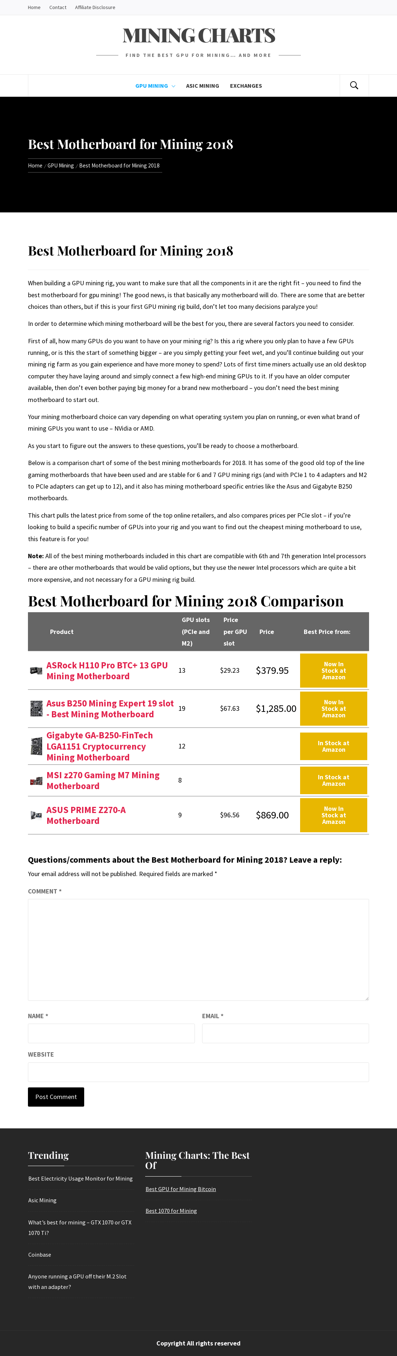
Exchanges (246, 85)
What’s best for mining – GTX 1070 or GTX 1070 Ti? (80, 1227)
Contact (57, 7)
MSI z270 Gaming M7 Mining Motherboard (103, 780)
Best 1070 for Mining (171, 1210)
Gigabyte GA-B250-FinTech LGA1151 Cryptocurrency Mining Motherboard (99, 746)
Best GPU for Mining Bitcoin (181, 1189)
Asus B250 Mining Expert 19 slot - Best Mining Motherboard (110, 709)
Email (213, 1016)
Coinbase (40, 1254)
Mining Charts (198, 34)
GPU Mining (155, 86)
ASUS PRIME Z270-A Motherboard (86, 815)
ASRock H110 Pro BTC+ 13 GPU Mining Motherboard (107, 670)
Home (34, 7)
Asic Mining (202, 85)
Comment (45, 891)
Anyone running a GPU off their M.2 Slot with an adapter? (77, 1281)
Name (38, 1016)
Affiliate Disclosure (95, 7)
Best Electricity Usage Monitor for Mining (80, 1178)
